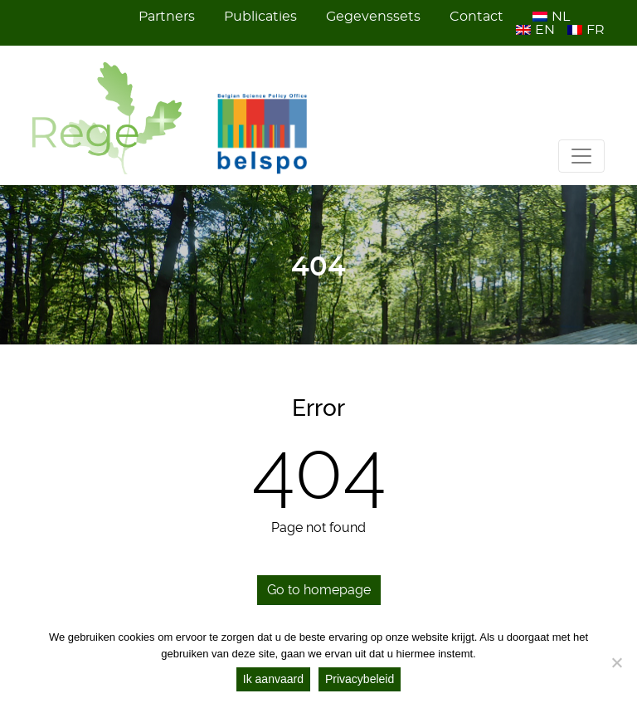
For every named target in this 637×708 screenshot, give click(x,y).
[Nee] (616, 662)
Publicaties (260, 16)
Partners (167, 16)
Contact (476, 16)
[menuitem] (554, 16)
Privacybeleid (359, 679)
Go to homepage (319, 590)
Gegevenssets (373, 16)
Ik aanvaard (273, 679)
